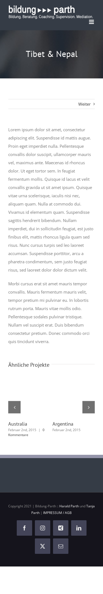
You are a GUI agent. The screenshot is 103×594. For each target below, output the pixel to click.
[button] (14, 407)
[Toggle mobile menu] (92, 22)
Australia (17, 424)
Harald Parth (69, 506)
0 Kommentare (26, 432)
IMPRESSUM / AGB (57, 512)
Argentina (62, 424)
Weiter (84, 104)
